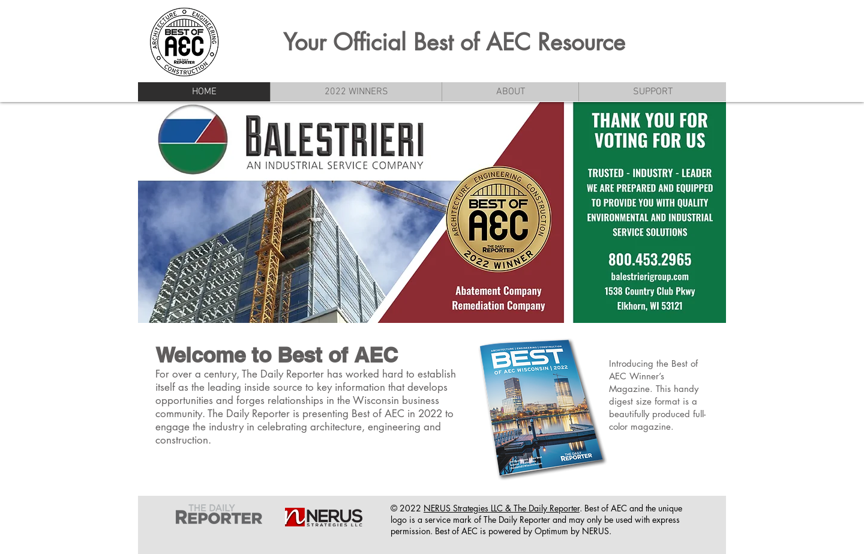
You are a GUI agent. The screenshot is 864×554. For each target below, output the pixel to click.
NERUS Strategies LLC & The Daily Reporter (502, 508)
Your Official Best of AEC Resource (454, 42)
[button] (510, 91)
